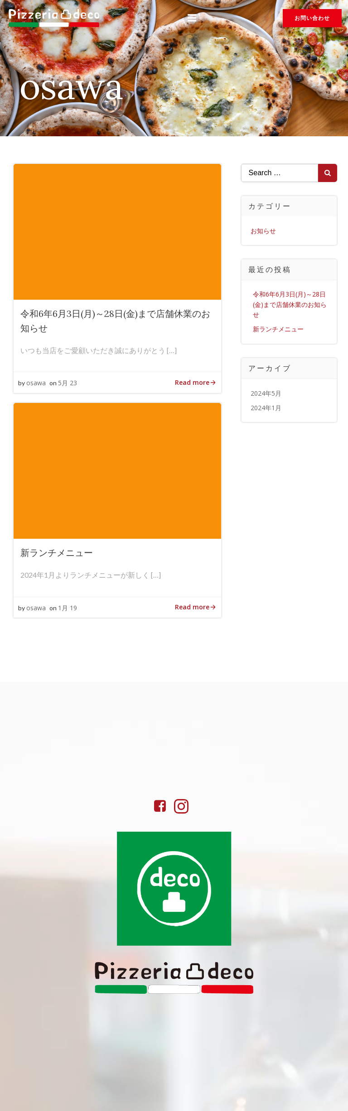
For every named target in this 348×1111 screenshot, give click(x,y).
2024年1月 (266, 407)
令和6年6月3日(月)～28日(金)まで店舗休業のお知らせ (290, 303)
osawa (36, 382)
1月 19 (67, 607)
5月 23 (67, 382)
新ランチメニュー (278, 328)
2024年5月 (266, 392)
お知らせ (263, 230)
